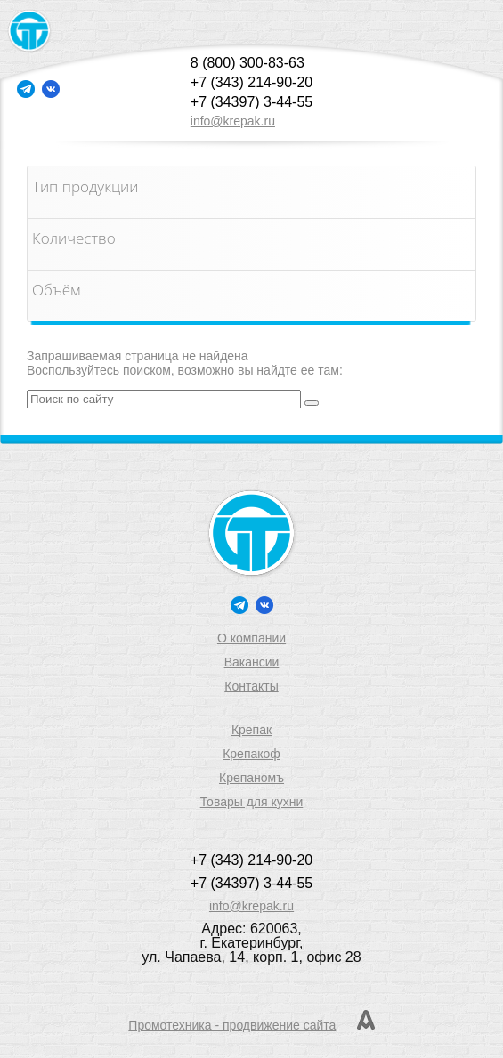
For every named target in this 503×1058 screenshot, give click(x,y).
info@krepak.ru (233, 121)
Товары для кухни (252, 802)
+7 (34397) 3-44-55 (251, 101)
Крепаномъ (251, 778)
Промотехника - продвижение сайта (232, 1025)
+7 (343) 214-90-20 (251, 82)
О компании (251, 638)
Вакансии (252, 662)
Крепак (251, 730)
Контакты (251, 686)
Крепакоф (251, 754)
